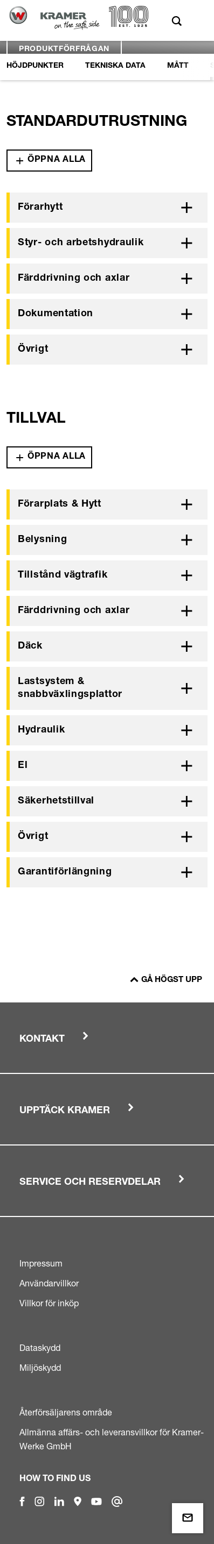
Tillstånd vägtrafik (62, 575)
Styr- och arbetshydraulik (81, 243)
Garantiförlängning (65, 872)
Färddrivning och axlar (73, 278)
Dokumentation (55, 314)
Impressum (41, 1263)
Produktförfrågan (64, 49)
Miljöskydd (40, 1367)
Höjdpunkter (35, 66)
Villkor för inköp (49, 1303)
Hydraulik (41, 730)
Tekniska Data (115, 66)
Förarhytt (40, 207)
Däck (30, 646)
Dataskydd (39, 1347)
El (22, 766)
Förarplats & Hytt (59, 504)
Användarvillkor (49, 1283)
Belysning (42, 540)
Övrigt (33, 349)
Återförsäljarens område (65, 1412)
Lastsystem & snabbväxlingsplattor (70, 688)
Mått (178, 66)
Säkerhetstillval (56, 801)
